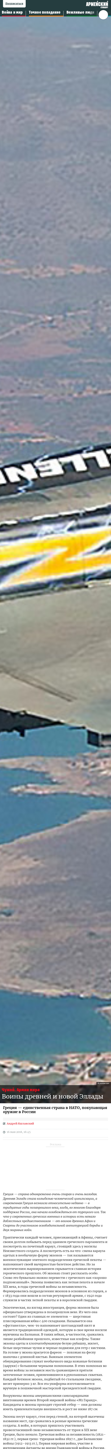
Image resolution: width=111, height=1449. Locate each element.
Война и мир (12, 12)
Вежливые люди (80, 12)
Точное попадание (45, 12)
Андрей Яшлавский (20, 1123)
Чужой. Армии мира (21, 1089)
